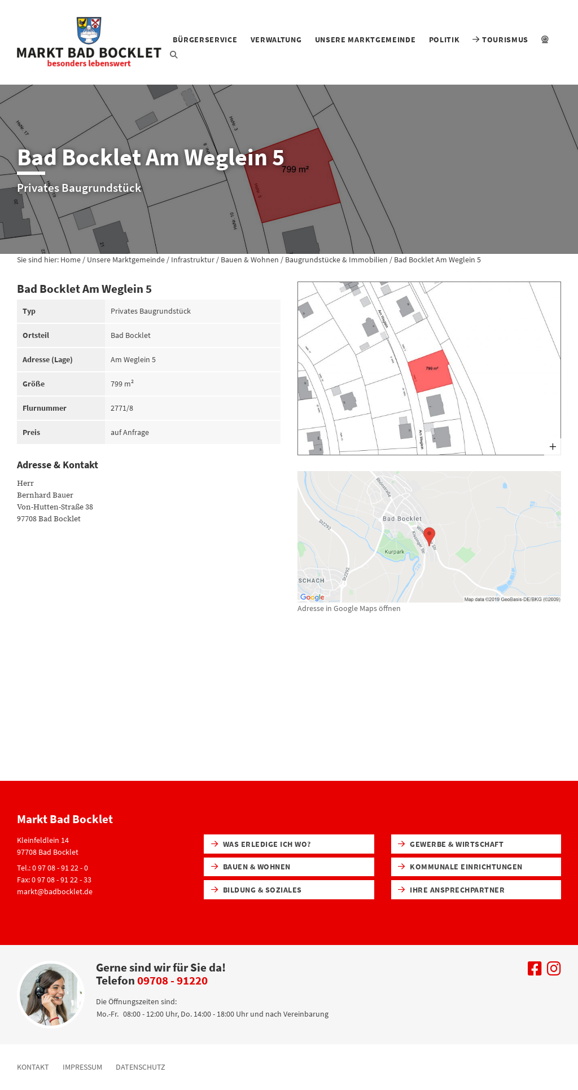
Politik (444, 39)
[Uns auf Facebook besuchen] (535, 971)
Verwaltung (276, 39)
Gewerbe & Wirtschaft (450, 844)
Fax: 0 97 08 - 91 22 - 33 (54, 879)
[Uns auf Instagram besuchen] (554, 971)
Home (70, 259)
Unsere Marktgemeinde (365, 39)
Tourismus (500, 39)
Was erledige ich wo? (261, 844)
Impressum (82, 1067)
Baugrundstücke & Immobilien (336, 259)
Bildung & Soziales (256, 890)
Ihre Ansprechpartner (451, 890)
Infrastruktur (192, 259)
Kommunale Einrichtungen (460, 867)
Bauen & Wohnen (250, 259)
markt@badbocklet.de (55, 891)
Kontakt (33, 1067)
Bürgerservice (205, 39)
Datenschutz (140, 1067)
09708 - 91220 (172, 980)
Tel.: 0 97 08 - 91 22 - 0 (52, 868)
